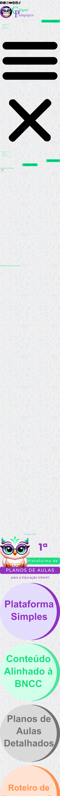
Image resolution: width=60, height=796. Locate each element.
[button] (30, 90)
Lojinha (3, 26)
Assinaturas (4, 27)
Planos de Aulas (5, 24)
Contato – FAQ (5, 28)
